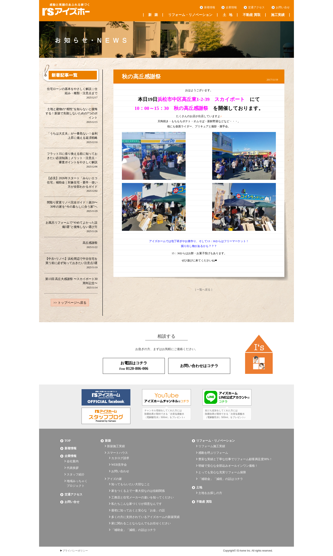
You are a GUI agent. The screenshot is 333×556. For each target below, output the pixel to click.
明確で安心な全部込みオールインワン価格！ (228, 464)
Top (68, 441)
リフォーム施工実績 (211, 446)
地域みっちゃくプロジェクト (77, 480)
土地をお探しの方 (210, 488)
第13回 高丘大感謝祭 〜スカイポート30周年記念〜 (71, 284)
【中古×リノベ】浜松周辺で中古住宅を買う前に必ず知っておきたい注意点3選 (71, 264)
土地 (227, 15)
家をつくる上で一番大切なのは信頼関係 (138, 486)
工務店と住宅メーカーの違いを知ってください (142, 492)
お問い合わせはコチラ (199, 367)
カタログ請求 (120, 457)
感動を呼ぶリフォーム (213, 452)
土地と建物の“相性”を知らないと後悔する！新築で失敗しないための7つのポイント (71, 115)
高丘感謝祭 (90, 246)
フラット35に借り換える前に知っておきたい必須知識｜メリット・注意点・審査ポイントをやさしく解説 (72, 161)
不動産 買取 (252, 15)
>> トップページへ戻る (69, 304)
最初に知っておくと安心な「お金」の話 (138, 503)
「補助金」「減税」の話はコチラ (133, 521)
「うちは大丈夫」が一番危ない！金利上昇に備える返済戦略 (72, 138)
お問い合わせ (120, 468)
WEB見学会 (119, 463)
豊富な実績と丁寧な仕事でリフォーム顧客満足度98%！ (235, 458)
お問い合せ (283, 7)
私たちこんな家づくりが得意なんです (136, 497)
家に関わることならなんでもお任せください (141, 515)
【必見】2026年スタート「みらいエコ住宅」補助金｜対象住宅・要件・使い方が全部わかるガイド (72, 185)
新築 (153, 15)
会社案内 (73, 460)
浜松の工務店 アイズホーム (70, 10)
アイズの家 (114, 475)
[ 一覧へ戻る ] (204, 289)
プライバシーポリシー (75, 541)
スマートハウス (117, 452)
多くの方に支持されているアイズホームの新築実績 (145, 509)
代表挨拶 (73, 466)
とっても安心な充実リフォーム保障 (222, 469)
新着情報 (209, 7)
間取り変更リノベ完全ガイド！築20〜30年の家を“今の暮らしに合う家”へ (72, 207)
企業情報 (231, 7)
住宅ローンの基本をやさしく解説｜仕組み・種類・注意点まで (72, 93)
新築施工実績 (116, 446)
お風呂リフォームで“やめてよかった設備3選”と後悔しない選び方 (71, 228)
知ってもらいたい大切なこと (130, 480)
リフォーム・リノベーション (190, 15)
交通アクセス (256, 7)
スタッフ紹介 (76, 472)
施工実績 (278, 15)
